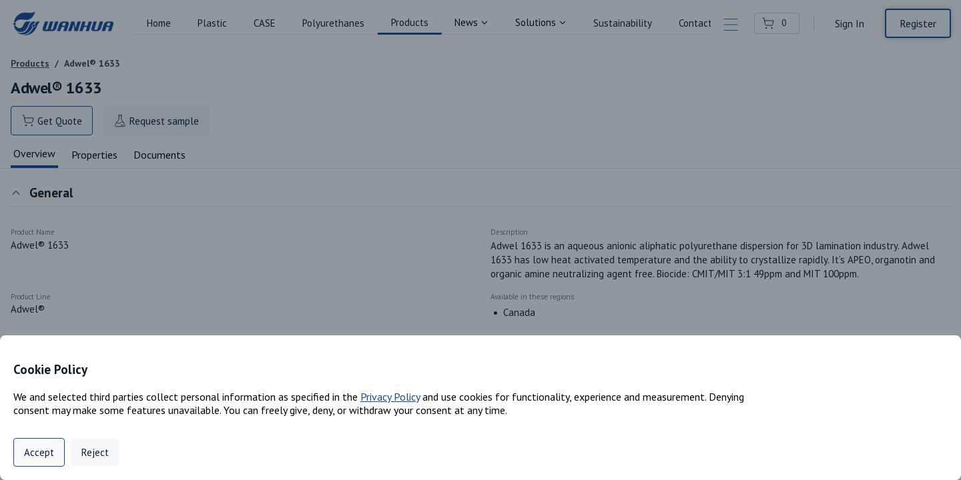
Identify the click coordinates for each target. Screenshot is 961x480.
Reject (95, 452)
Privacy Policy (390, 396)
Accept (39, 452)
